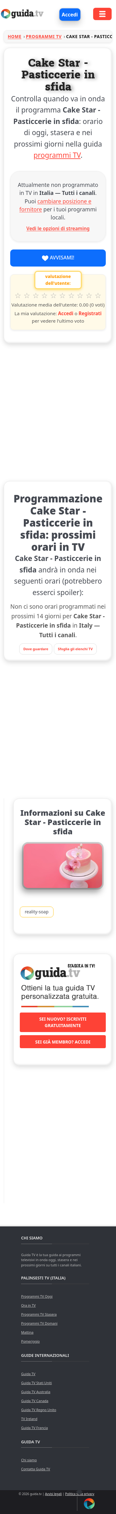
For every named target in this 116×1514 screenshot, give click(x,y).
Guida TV (28, 1373)
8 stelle (80, 295)
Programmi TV (44, 36)
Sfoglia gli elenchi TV (75, 649)
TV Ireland (29, 1418)
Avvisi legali (53, 1494)
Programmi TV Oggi (37, 1296)
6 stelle (62, 295)
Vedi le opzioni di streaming (57, 228)
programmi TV (56, 155)
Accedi (70, 14)
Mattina (27, 1332)
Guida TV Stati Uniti (36, 1382)
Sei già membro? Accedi (62, 1042)
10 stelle (98, 295)
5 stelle (53, 295)
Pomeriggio (30, 1341)
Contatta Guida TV (35, 1469)
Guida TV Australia (35, 1391)
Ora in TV (28, 1305)
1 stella (18, 295)
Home (14, 36)
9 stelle (89, 295)
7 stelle (71, 295)
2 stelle (26, 295)
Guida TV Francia (34, 1427)
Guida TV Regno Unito (38, 1409)
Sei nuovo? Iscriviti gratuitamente (63, 1022)
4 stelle (44, 295)
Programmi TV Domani (39, 1323)
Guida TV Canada (34, 1400)
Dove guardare (35, 649)
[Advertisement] (58, 411)
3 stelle (35, 295)
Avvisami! (58, 258)
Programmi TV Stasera (39, 1314)
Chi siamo (29, 1460)
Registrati (90, 313)
